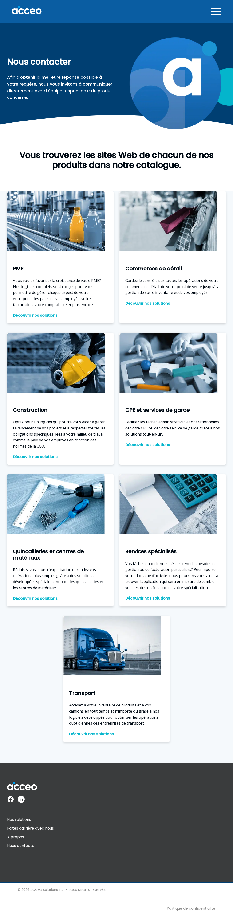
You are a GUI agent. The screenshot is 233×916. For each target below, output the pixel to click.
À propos (15, 837)
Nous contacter (21, 845)
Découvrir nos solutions (35, 315)
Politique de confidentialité (191, 908)
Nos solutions (19, 819)
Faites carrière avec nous (30, 828)
